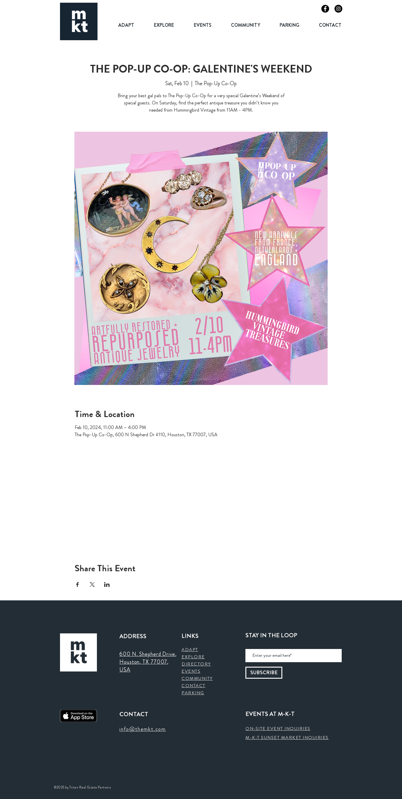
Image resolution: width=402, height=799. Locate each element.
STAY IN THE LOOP (271, 635)
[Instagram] (338, 9)
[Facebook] (325, 9)
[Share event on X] (92, 584)
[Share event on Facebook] (77, 584)
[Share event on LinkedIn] (107, 584)
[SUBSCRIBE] (263, 673)
